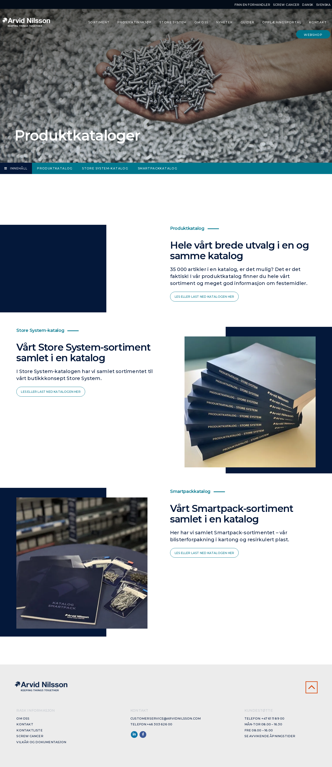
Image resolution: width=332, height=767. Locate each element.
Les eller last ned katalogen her (204, 296)
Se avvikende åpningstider (269, 736)
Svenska (323, 4)
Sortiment (99, 22)
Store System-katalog (105, 168)
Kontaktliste (29, 730)
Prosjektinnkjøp (134, 22)
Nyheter (224, 22)
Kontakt (318, 22)
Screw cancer (286, 4)
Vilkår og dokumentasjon (41, 742)
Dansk (307, 4)
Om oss (201, 22)
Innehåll (16, 168)
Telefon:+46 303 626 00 (151, 724)
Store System (173, 22)
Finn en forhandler (252, 4)
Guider (247, 22)
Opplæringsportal (281, 22)
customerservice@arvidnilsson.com (165, 718)
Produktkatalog (55, 168)
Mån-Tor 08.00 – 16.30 (263, 724)
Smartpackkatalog (157, 168)
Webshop (313, 35)
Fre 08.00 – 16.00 (258, 730)
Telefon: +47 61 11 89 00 (264, 718)
